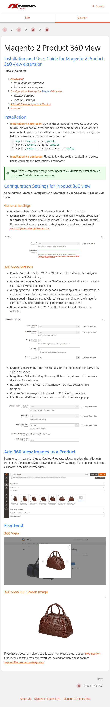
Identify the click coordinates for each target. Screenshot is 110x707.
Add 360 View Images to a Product (30, 104)
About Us (25, 698)
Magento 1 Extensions (47, 698)
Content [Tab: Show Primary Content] (82, 17)
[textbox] (57, 145)
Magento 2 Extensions (76, 698)
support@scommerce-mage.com (29, 228)
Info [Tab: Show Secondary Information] (27, 17)
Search (98, 6)
